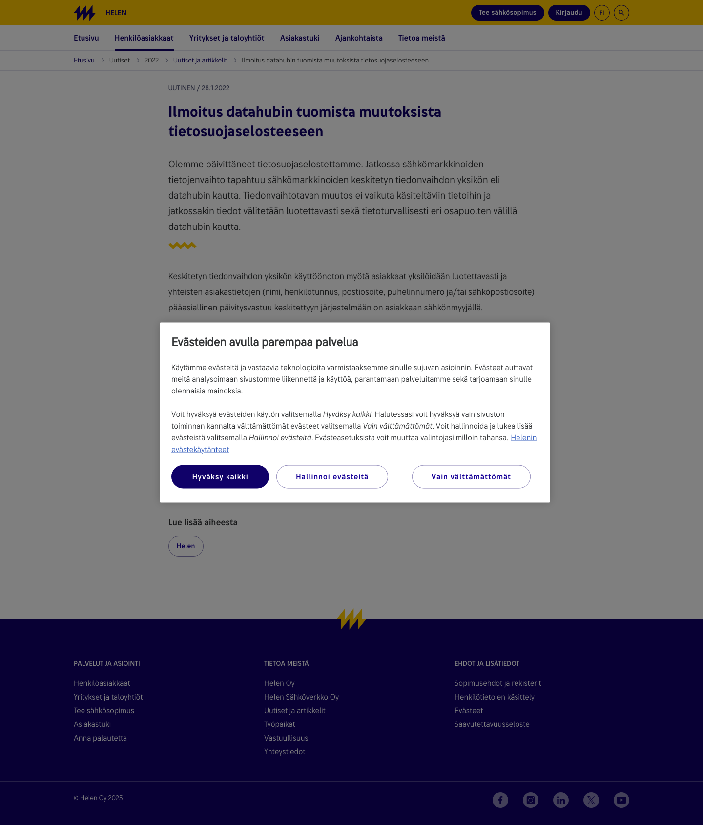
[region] (355, 413)
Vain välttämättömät (471, 476)
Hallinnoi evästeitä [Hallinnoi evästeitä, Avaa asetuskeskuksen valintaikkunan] (332, 476)
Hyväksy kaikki (220, 476)
